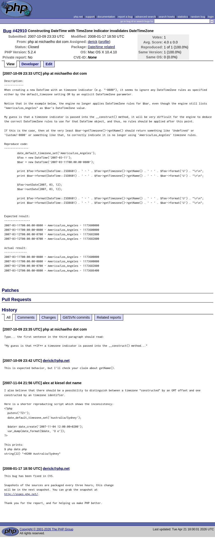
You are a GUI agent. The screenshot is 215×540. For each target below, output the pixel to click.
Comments (26, 317)
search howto (166, 16)
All (8, 317)
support (90, 16)
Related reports (109, 317)
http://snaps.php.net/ (21, 494)
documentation (106, 16)
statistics (183, 16)
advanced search (145, 16)
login (211, 16)
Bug (7, 30)
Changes (49, 317)
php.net (78, 16)
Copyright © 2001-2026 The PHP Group (46, 529)
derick (92, 42)
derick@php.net (56, 361)
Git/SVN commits (76, 317)
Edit (49, 64)
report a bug (125, 16)
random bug (198, 16)
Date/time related (101, 47)
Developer (30, 64)
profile (104, 42)
